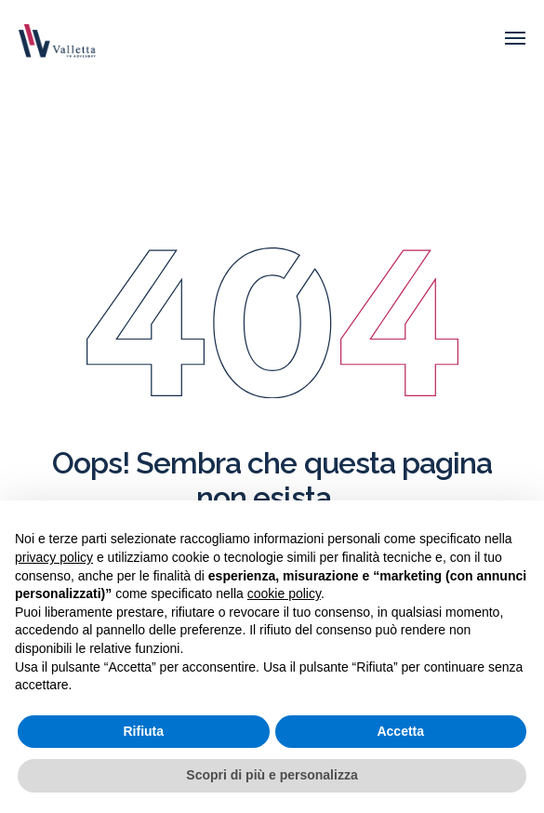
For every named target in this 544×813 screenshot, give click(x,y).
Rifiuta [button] (143, 731)
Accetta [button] (400, 731)
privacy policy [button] (54, 557)
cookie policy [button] (284, 593)
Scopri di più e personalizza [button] (271, 774)
